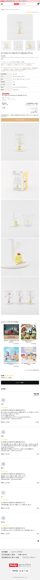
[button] (20, 12)
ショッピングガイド (17, 552)
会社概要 (5, 552)
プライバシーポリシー (29, 557)
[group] (20, 375)
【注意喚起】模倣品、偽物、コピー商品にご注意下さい (16, 1)
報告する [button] (3, 422)
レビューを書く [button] (20, 382)
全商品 (2, 9)
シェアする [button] (7, 422)
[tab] (36, 394)
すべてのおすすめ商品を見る (32, 370)
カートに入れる (20, 120)
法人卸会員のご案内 (8, 554)
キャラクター (7, 9)
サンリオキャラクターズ (15, 9)
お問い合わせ (22, 554)
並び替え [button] (4, 389)
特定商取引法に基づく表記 (10, 557)
